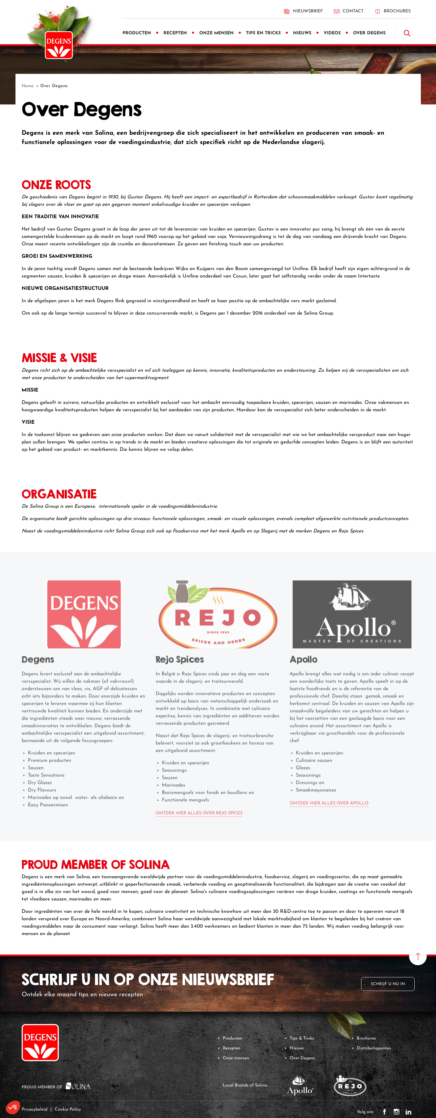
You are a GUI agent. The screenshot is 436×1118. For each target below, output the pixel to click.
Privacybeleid (34, 1109)
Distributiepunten (374, 1048)
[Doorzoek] (407, 33)
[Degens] (58, 45)
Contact (349, 11)
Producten (232, 1038)
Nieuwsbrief (303, 11)
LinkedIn (408, 1111)
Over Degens (302, 1058)
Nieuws (297, 1048)
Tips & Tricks (302, 1038)
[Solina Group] (78, 1085)
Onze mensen (236, 1058)
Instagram (396, 1111)
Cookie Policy (68, 1109)
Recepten (231, 1048)
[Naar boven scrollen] (418, 956)
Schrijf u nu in (388, 984)
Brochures (393, 11)
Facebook (384, 1111)
